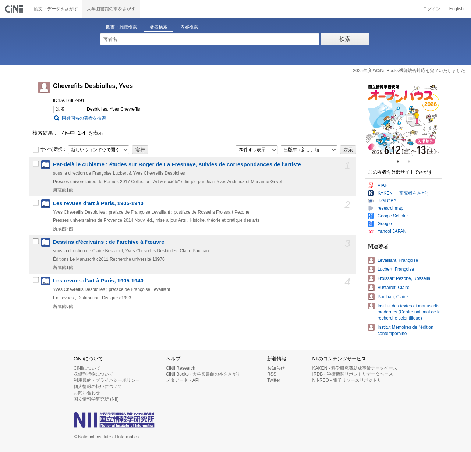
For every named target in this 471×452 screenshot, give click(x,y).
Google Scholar (393, 215)
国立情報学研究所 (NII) (96, 399)
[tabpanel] (403, 120)
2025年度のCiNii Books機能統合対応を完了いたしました (409, 70)
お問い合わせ (87, 392)
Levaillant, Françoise (398, 260)
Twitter (273, 380)
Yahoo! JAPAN (392, 231)
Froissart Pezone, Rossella (404, 278)
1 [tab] (400, 161)
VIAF (382, 185)
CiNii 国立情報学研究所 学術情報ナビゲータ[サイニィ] (14, 9)
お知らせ (276, 368)
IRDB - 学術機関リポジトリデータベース (352, 374)
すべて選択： (49, 149)
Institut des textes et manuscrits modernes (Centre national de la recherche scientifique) (409, 312)
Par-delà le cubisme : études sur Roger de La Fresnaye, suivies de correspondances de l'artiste (177, 164)
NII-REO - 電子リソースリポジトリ (347, 380)
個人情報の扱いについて (98, 386)
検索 (344, 39)
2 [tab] (411, 161)
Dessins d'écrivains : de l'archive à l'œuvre (108, 242)
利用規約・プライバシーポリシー (107, 380)
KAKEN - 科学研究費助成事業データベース (354, 368)
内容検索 (189, 26)
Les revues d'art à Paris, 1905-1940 (98, 203)
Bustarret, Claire (394, 287)
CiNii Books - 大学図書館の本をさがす (203, 374)
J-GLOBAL (388, 200)
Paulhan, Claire (393, 296)
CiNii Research (180, 368)
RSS (271, 374)
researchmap (390, 208)
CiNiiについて (87, 368)
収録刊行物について (93, 374)
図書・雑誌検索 (121, 26)
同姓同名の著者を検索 (84, 118)
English (456, 8)
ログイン (431, 8)
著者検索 (158, 26)
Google (385, 223)
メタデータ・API (182, 380)
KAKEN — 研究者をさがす (404, 193)
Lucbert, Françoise (396, 269)
